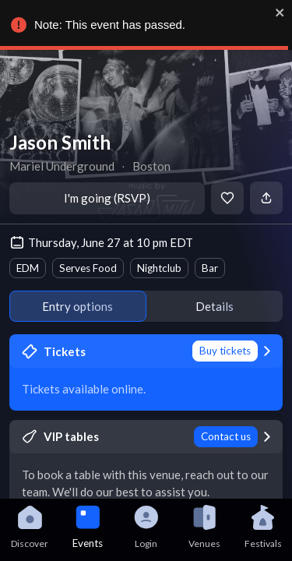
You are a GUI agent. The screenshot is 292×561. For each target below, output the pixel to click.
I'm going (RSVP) (107, 198)
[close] (279, 12)
